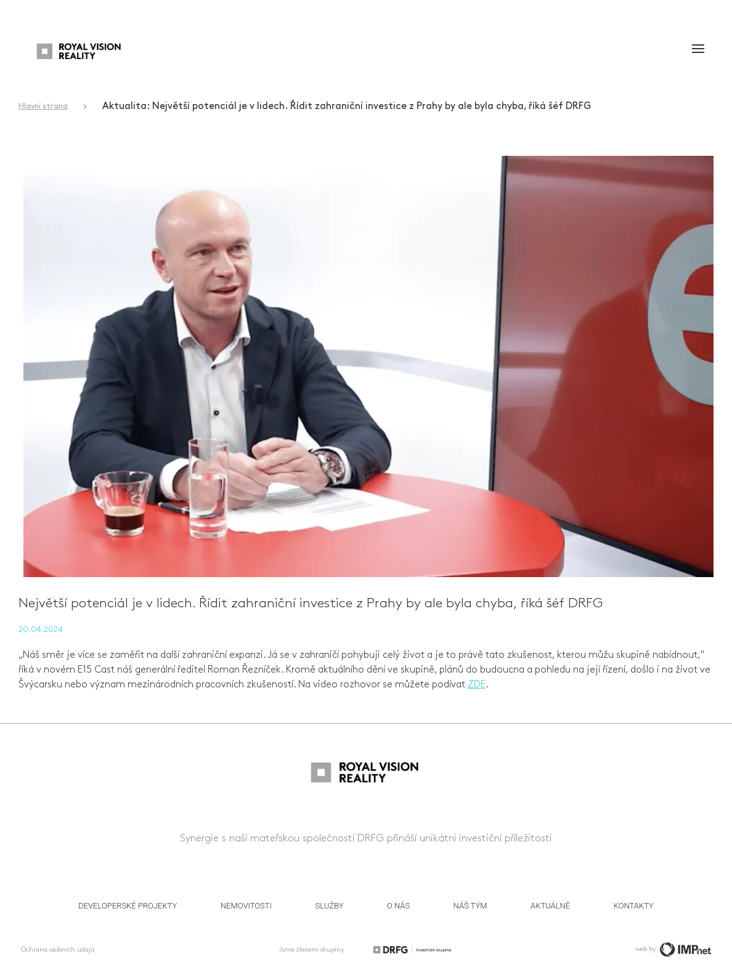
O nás (398, 905)
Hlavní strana (43, 106)
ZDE (477, 684)
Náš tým (470, 905)
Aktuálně (550, 905)
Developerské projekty (127, 905)
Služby (329, 905)
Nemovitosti (246, 905)
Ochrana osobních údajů (58, 950)
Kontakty (634, 905)
